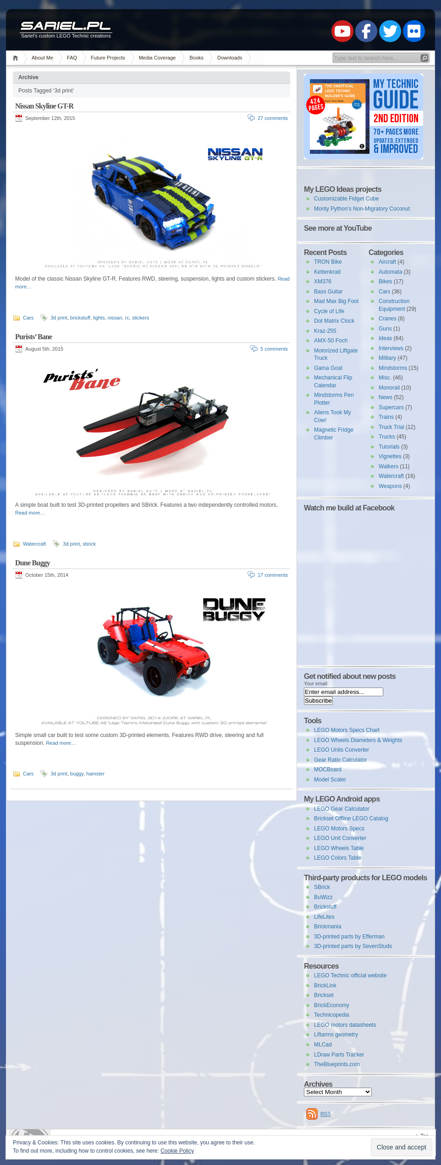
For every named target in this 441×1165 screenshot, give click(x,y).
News (385, 397)
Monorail (389, 388)
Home (16, 58)
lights (99, 317)
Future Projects (108, 57)
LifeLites (324, 917)
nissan (115, 317)
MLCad (323, 1044)
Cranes (388, 318)
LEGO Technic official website (350, 975)
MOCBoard (328, 769)
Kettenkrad (327, 272)
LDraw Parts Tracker (339, 1054)
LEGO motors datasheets (345, 1025)
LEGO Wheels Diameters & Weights (358, 740)
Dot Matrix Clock (334, 321)
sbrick (89, 544)
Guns (385, 328)
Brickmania (327, 926)
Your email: (316, 683)
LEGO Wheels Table (339, 848)
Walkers (388, 466)
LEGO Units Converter (341, 750)
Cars (28, 317)
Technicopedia (331, 1015)
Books (196, 57)
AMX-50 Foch (330, 340)
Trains (386, 417)
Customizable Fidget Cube (346, 198)
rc (127, 317)
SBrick (322, 887)
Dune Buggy (32, 563)
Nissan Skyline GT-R (44, 106)
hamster (95, 773)
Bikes (385, 281)
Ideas (385, 338)
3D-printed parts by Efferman (349, 936)
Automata (390, 272)
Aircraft (387, 262)
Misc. (385, 377)
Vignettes (390, 456)
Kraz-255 (325, 331)
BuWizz (323, 897)
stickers (140, 317)
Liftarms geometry (336, 1034)
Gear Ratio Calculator (340, 760)
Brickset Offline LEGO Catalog (351, 818)
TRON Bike (328, 262)
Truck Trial (391, 427)
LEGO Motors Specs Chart (347, 730)
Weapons (390, 486)
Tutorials (389, 447)
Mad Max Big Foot (336, 301)
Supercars (391, 407)
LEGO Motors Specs (339, 828)
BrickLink (325, 985)
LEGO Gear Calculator (341, 809)
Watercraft (34, 544)
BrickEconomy (331, 1005)
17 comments (273, 575)
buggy (76, 773)
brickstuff (80, 317)
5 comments (274, 349)
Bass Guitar (328, 291)
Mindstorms (393, 368)
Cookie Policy (177, 1151)
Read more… (30, 512)
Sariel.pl (65, 27)
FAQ (72, 57)
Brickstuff (325, 907)
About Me (42, 57)
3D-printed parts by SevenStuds (353, 946)
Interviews (391, 348)
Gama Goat (328, 368)
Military (387, 358)
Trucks (387, 436)
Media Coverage (157, 57)
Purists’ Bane (33, 337)
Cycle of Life (329, 311)
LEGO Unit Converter (340, 838)
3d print (58, 317)
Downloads (229, 57)
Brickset (324, 995)
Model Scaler (330, 779)
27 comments (273, 118)
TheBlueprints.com (337, 1064)
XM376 (322, 281)
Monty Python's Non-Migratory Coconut (362, 209)
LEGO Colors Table (337, 858)
